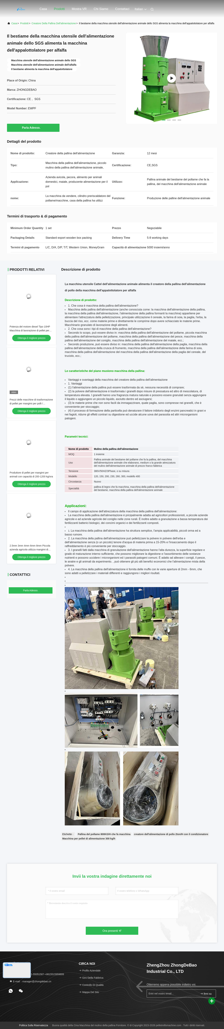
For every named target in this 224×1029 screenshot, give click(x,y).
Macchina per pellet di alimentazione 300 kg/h (88, 838)
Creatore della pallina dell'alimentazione (53, 23)
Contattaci (122, 9)
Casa (43, 9)
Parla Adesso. (33, 127)
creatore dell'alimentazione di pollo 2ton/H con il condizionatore (171, 834)
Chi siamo (101, 9)
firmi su (206, 993)
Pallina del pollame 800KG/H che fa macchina (104, 834)
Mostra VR (79, 9)
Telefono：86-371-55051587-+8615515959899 (36, 974)
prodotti (24, 23)
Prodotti (59, 9)
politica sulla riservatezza (33, 1025)
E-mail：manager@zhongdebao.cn (30, 981)
